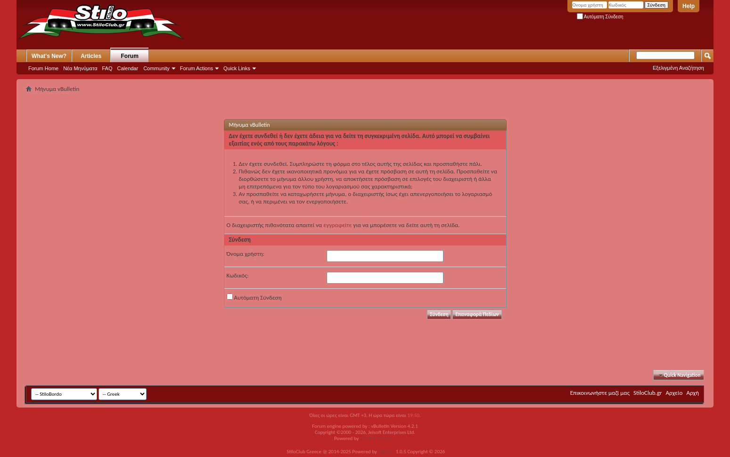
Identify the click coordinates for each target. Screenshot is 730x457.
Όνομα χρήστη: (245, 253)
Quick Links (236, 68)
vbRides (386, 452)
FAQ (107, 68)
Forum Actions (196, 68)
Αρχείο (674, 392)
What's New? (49, 56)
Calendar (128, 68)
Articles (91, 56)
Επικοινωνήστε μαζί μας (600, 392)
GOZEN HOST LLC (378, 438)
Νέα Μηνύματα (80, 68)
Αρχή (692, 392)
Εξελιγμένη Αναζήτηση (678, 68)
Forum (130, 56)
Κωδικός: (238, 275)
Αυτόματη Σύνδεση (600, 16)
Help (688, 6)
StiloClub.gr (647, 392)
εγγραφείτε (337, 224)
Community (156, 68)
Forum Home (43, 68)
